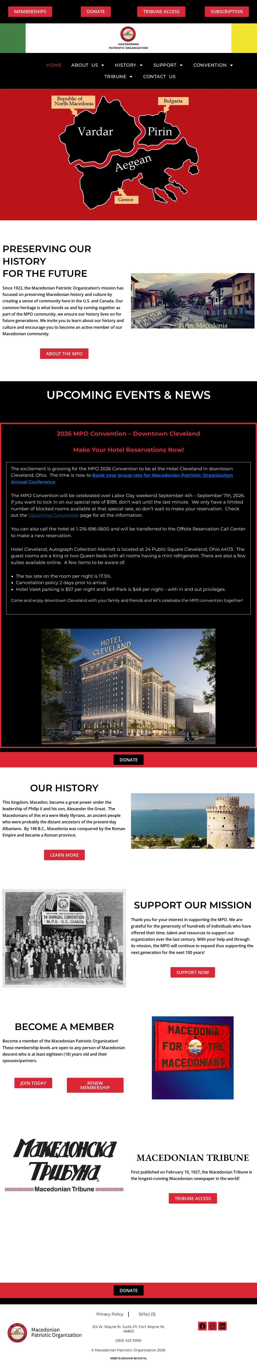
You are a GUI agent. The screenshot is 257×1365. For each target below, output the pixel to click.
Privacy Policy (109, 1314)
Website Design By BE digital (128, 1358)
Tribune (118, 76)
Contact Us (159, 76)
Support (168, 65)
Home (53, 65)
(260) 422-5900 (128, 1340)
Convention (213, 65)
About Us (88, 65)
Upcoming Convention (53, 515)
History (129, 65)
